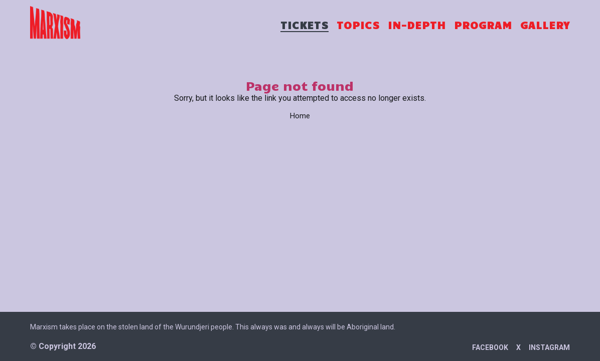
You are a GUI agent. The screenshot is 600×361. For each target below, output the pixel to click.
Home (300, 115)
